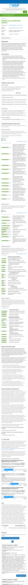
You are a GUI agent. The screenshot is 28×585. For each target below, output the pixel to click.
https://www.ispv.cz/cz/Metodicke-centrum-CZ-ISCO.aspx (12, 448)
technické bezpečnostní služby (15, 27)
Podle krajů (9, 538)
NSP (2, 14)
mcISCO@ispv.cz (11, 449)
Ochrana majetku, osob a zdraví (10, 14)
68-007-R (22, 119)
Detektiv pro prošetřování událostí (8, 15)
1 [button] (12, 541)
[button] (11, 541)
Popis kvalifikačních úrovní (21, 141)
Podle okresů (15, 538)
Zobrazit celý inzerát (21, 575)
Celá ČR (3, 538)
